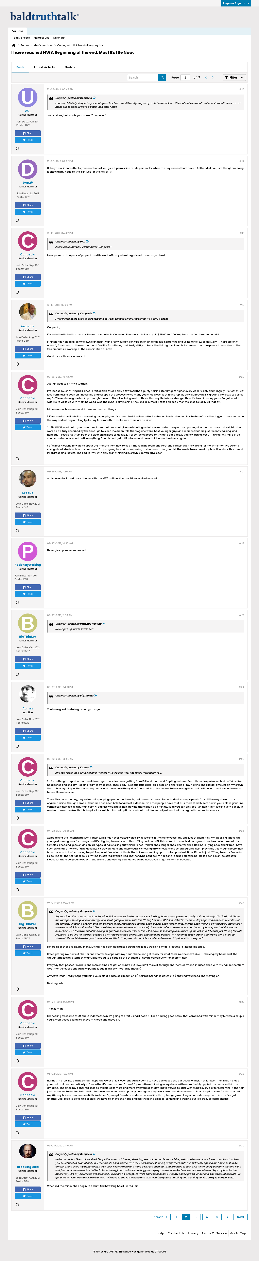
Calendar (59, 37)
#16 (241, 89)
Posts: (20, 125)
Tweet (27, 140)
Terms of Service (214, 1233)
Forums (17, 31)
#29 (241, 1073)
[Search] (146, 77)
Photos (70, 67)
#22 (241, 543)
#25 (241, 759)
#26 (241, 831)
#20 (241, 377)
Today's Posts (21, 37)
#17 (241, 161)
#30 (241, 1145)
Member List (41, 37)
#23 (241, 615)
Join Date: (22, 121)
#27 (241, 902)
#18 (242, 233)
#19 (241, 305)
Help (160, 1233)
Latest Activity (44, 67)
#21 (242, 471)
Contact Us (176, 1233)
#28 (241, 1002)
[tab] (20, 67)
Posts (20, 67)
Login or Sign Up (236, 3)
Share (28, 133)
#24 (241, 687)
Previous (160, 1217)
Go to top (238, 1233)
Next (240, 1217)
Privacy (193, 1233)
